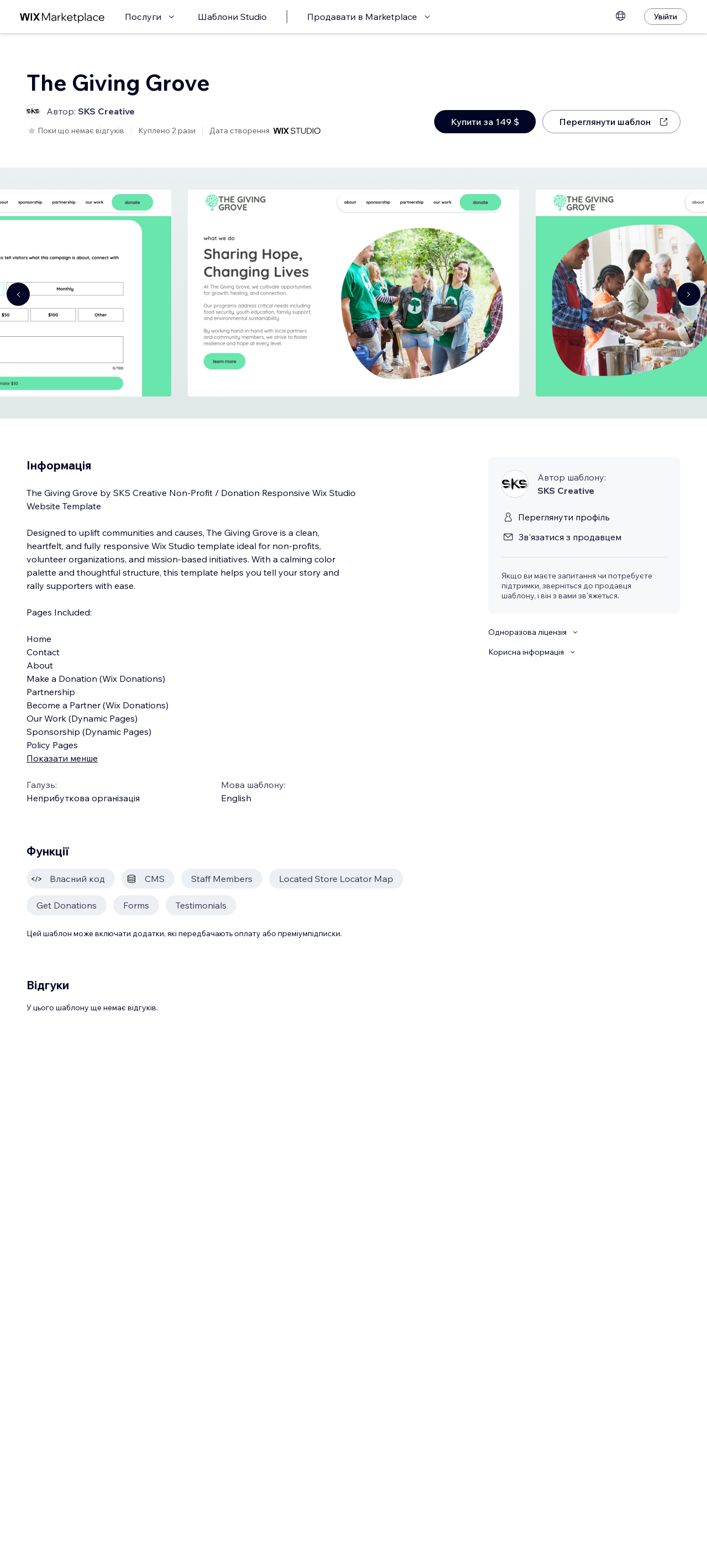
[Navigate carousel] (18, 294)
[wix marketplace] (62, 17)
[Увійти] (665, 16)
